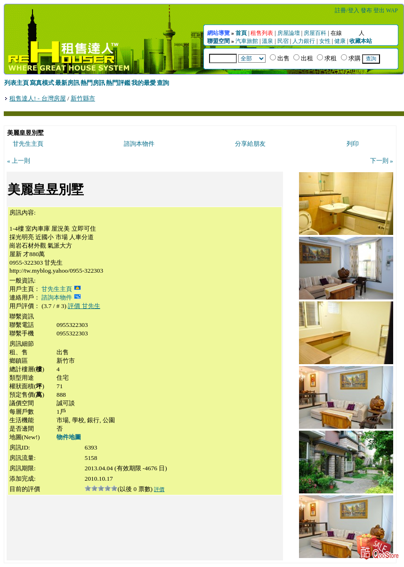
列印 (353, 143)
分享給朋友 (250, 143)
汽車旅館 (246, 41)
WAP (392, 10)
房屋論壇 (288, 33)
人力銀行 (303, 41)
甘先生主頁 (28, 143)
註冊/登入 (347, 10)
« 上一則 (18, 160)
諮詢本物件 (139, 143)
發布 (366, 10)
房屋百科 (315, 33)
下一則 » (381, 160)
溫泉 (267, 41)
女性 (325, 41)
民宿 (283, 41)
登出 (379, 10)
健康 (340, 41)
